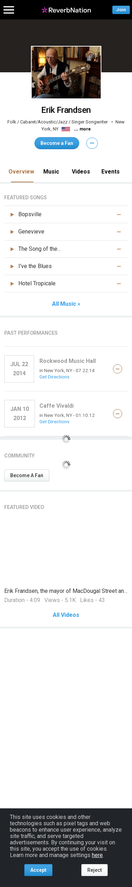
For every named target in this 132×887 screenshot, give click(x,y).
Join (121, 9)
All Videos (66, 615)
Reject (94, 870)
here (97, 855)
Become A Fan (26, 475)
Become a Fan (56, 143)
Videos (81, 171)
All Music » (66, 304)
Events (110, 171)
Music (51, 171)
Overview (21, 171)
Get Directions (54, 376)
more (85, 129)
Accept (38, 870)
